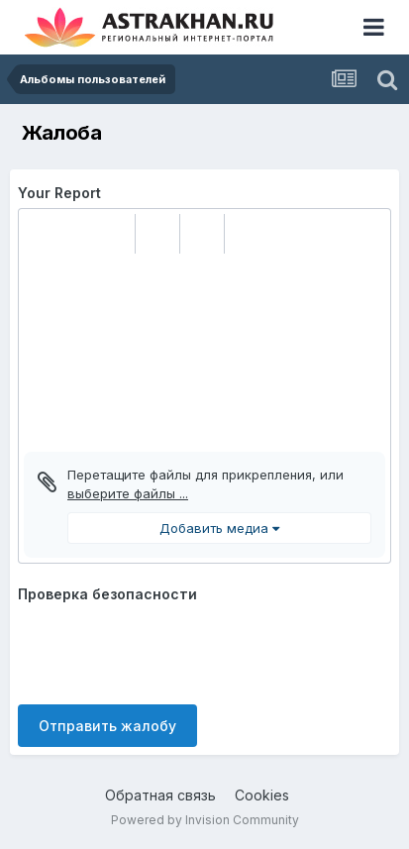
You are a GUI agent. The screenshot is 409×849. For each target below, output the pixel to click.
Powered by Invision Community (205, 819)
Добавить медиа (219, 528)
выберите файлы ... (127, 493)
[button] (41, 234)
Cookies (262, 795)
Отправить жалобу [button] (107, 725)
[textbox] (204, 353)
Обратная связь (160, 795)
